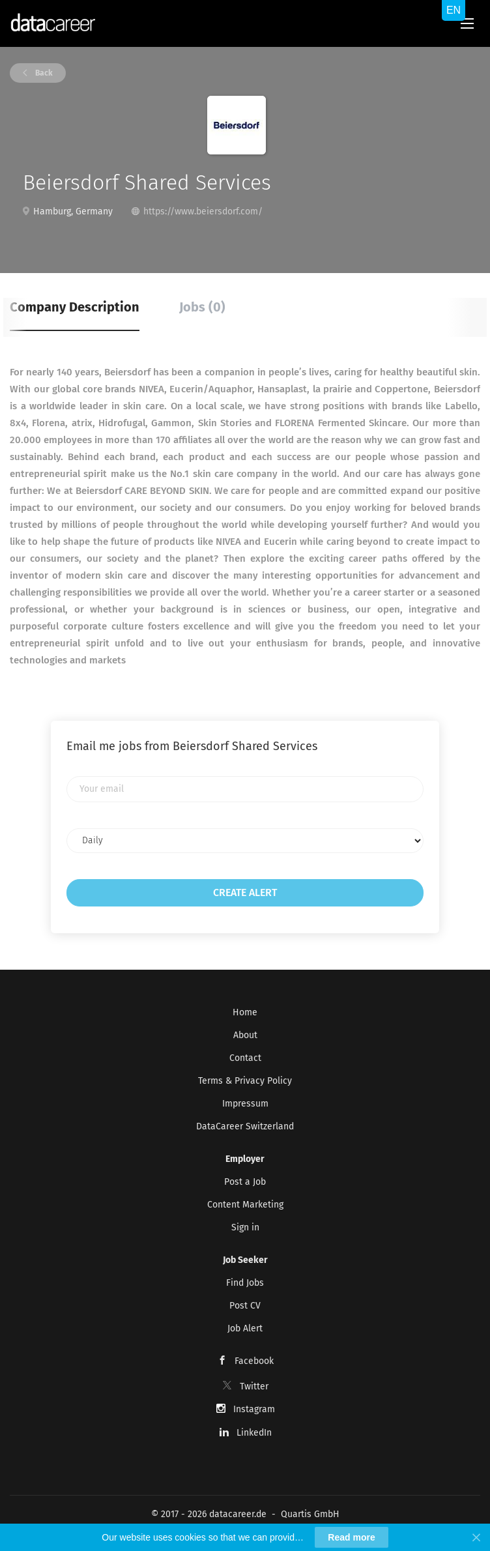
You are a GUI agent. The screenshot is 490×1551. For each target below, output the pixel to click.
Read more (351, 1537)
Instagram (254, 1409)
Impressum (245, 1103)
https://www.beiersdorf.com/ (203, 211)
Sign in (245, 1227)
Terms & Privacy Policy (245, 1080)
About (245, 1035)
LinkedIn (254, 1432)
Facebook (254, 1361)
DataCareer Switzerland (245, 1126)
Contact (245, 1058)
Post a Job (245, 1181)
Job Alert (245, 1328)
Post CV (245, 1305)
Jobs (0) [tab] (202, 307)
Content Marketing (245, 1204)
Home (245, 1012)
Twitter (254, 1386)
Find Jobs (245, 1282)
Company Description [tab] (74, 307)
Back (43, 73)
